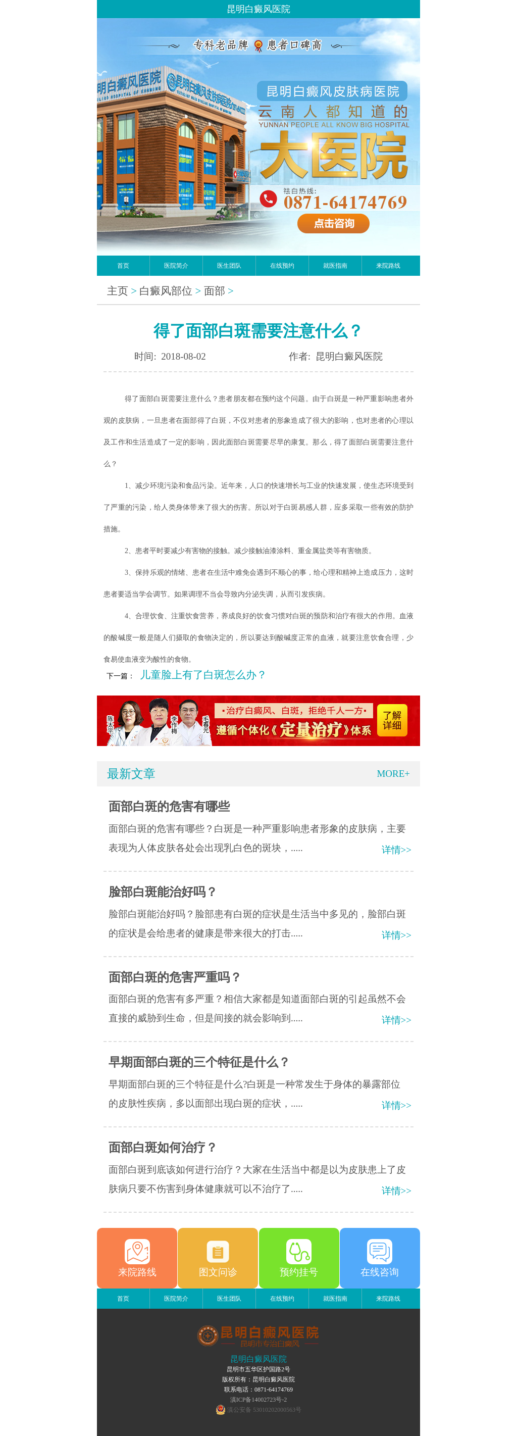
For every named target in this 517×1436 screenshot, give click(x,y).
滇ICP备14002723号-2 (258, 1399)
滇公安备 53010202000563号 (264, 1409)
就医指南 (335, 265)
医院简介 (176, 265)
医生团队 (229, 265)
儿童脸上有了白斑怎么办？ (203, 675)
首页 (123, 265)
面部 (214, 291)
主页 (117, 291)
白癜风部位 (165, 291)
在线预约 (282, 265)
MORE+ (393, 773)
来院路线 (388, 265)
